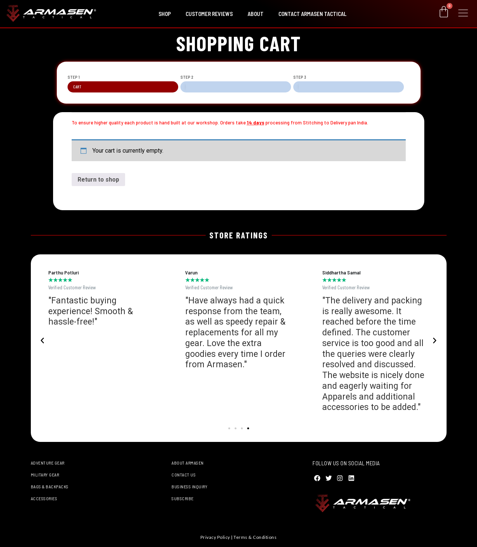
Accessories (44, 498)
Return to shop (98, 179)
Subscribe (182, 498)
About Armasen (187, 462)
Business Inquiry (189, 486)
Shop (165, 13)
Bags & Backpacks (50, 486)
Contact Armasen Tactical (312, 13)
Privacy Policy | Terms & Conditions (238, 537)
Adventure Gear (48, 462)
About (256, 13)
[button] (42, 340)
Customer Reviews (209, 13)
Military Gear (45, 474)
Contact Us (183, 474)
